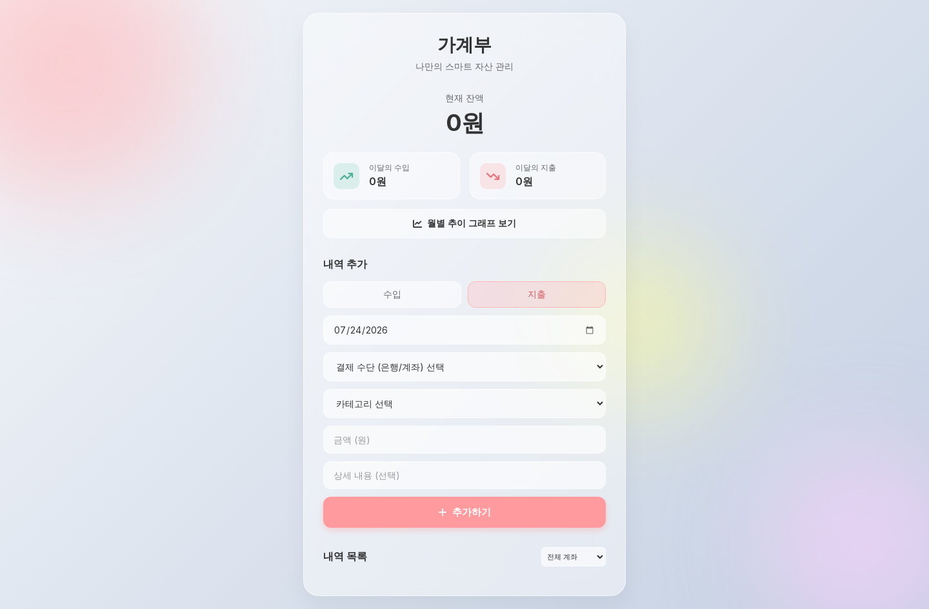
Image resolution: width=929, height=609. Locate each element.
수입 (392, 293)
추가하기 (464, 512)
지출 (537, 293)
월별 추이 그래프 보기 (464, 222)
